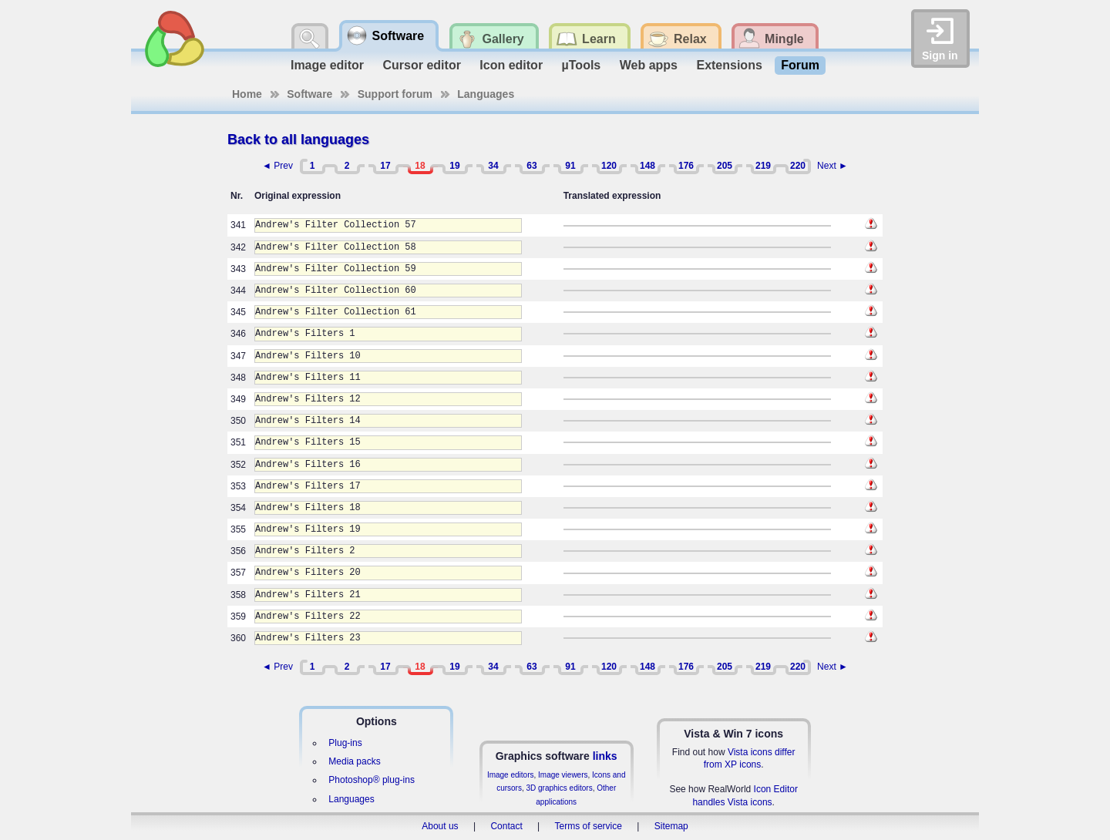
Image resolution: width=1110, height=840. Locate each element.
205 (724, 165)
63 (531, 165)
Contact (506, 826)
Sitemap (671, 826)
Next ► (832, 165)
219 (763, 165)
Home (247, 94)
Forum (800, 65)
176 (686, 165)
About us (440, 826)
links (605, 756)
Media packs (354, 761)
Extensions (729, 65)
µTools (581, 65)
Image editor (327, 65)
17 (385, 165)
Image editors (510, 775)
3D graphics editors (559, 788)
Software (309, 94)
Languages (485, 94)
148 (647, 165)
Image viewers (562, 775)
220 (798, 165)
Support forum (395, 94)
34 (493, 165)
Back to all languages (298, 139)
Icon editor (511, 65)
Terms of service (588, 826)
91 (570, 165)
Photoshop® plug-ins (371, 779)
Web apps (649, 65)
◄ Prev (277, 165)
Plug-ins (345, 743)
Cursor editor (422, 65)
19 (454, 165)
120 (609, 165)
